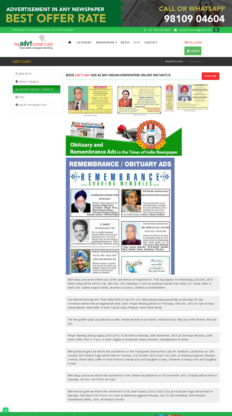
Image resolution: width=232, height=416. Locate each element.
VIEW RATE (23, 73)
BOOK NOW (210, 76)
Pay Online (193, 42)
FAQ (20, 97)
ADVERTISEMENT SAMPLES (35, 89)
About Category (27, 81)
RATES (125, 42)
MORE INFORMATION (31, 105)
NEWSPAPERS (106, 42)
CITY (137, 42)
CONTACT (151, 42)
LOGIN (193, 51)
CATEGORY (84, 42)
